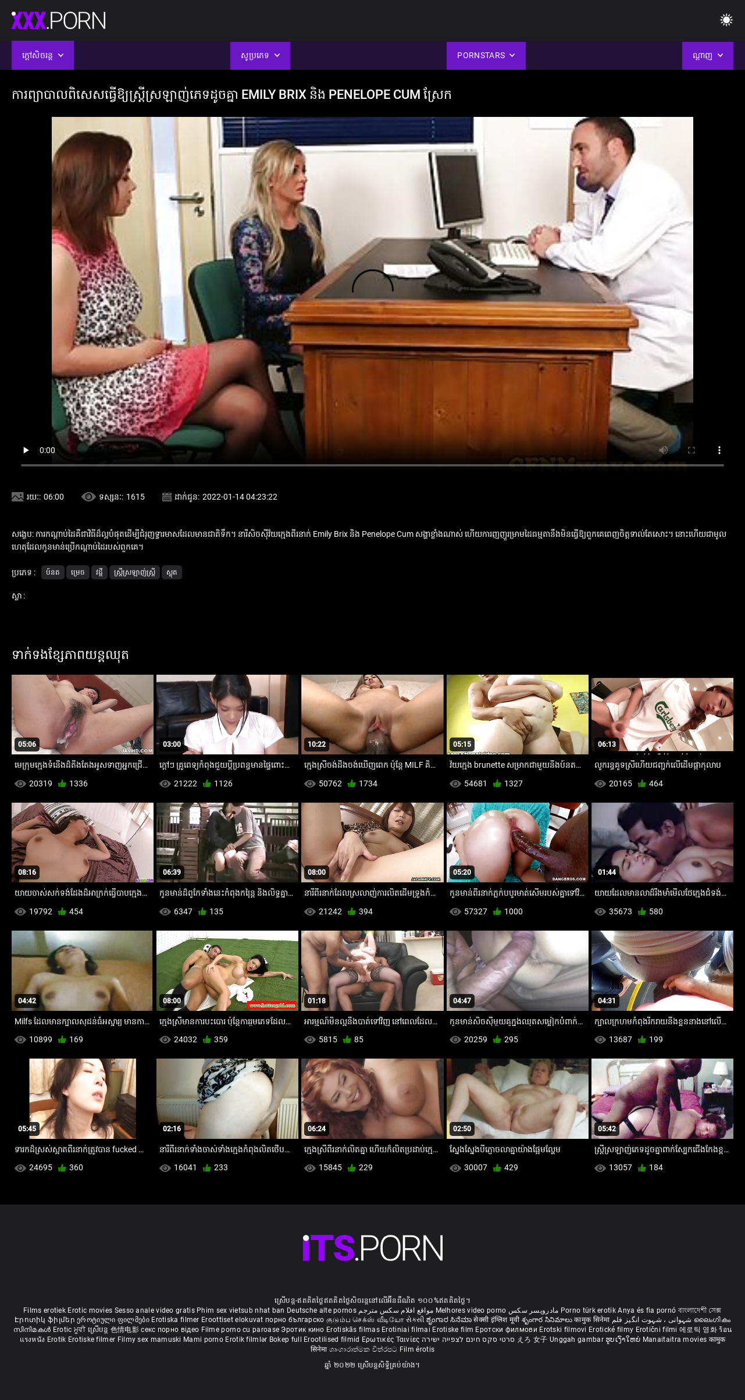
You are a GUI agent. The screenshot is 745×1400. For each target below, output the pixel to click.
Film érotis (417, 1349)
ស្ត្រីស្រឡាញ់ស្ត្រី (134, 572)
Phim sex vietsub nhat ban (241, 1310)
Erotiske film (453, 1330)
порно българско (295, 1320)
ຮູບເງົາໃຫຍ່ (624, 1339)
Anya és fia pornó (647, 1310)
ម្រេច (78, 572)
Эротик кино (303, 1330)
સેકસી (415, 1320)
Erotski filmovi (564, 1330)
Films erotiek (44, 1310)
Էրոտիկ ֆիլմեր (46, 1320)
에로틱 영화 (699, 1330)
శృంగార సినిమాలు (548, 1320)
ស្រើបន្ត (99, 1330)
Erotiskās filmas (354, 1330)
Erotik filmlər (247, 1339)
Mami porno (203, 1339)
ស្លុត (171, 572)
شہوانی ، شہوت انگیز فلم (653, 1320)
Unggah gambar (577, 1339)
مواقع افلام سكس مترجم (395, 1310)
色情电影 (125, 1330)
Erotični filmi (658, 1330)
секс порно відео (170, 1330)
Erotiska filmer (176, 1320)
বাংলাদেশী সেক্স (700, 1310)
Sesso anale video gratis (155, 1310)
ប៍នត (53, 572)
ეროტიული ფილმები (114, 1320)
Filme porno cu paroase (240, 1330)
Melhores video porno (471, 1310)
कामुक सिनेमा (592, 1320)
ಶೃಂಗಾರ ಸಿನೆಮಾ (449, 1320)
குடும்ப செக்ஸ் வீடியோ (365, 1320)
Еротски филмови (507, 1330)
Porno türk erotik (588, 1310)
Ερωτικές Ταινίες (392, 1339)
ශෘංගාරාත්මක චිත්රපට (364, 1349)
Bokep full (285, 1339)
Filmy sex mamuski (149, 1339)
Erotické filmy (612, 1330)
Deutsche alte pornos (322, 1310)
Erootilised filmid (333, 1339)
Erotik (57, 1339)
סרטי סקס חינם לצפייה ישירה (468, 1339)
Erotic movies (90, 1310)
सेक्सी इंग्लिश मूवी (496, 1320)
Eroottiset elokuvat (233, 1320)
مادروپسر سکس (533, 1310)
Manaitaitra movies (676, 1339)
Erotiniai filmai (407, 1330)
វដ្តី (99, 572)
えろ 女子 (532, 1339)
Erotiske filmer (92, 1339)
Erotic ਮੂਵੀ (70, 1330)
